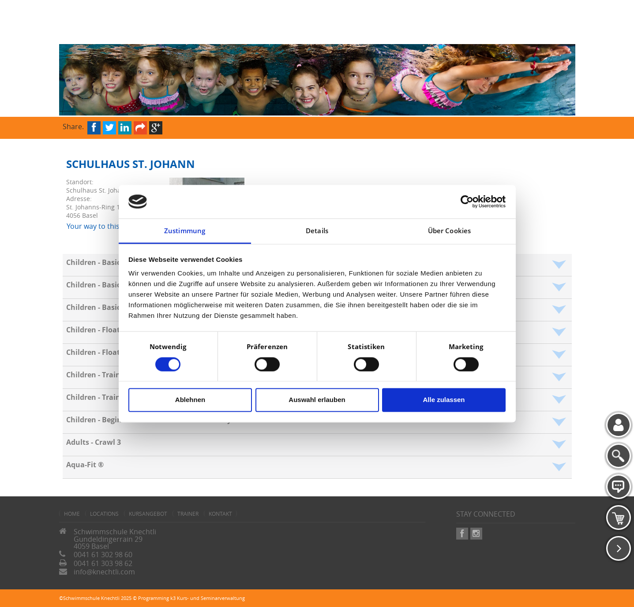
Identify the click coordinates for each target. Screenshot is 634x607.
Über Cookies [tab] (449, 231)
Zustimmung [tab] (184, 231)
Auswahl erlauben (317, 400)
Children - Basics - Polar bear (116, 307)
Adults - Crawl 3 (93, 442)
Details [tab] (317, 231)
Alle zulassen (444, 400)
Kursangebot (148, 513)
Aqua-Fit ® (85, 464)
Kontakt (220, 513)
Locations (104, 513)
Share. (73, 126)
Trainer (188, 513)
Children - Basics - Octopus (112, 262)
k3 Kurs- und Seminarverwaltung (207, 598)
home (72, 513)
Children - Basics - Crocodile (114, 285)
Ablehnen (190, 400)
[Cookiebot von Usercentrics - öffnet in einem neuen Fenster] (467, 201)
